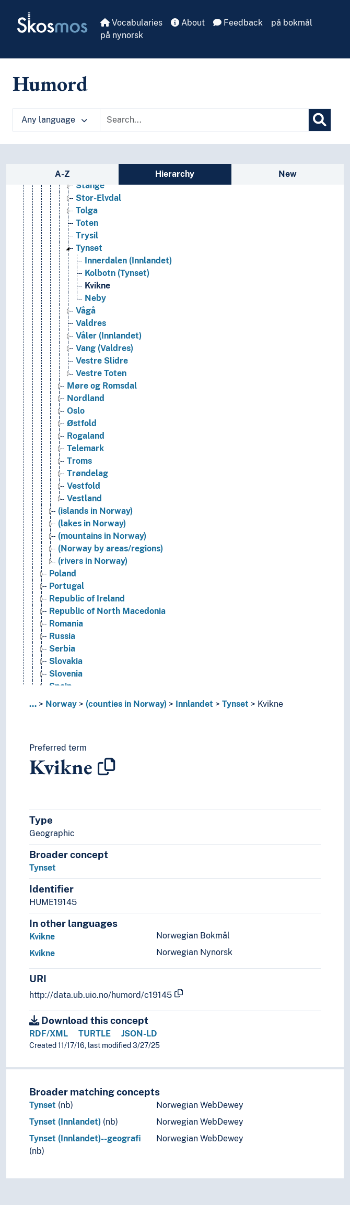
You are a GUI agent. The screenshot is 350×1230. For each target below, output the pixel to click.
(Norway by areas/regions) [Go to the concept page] (110, 549)
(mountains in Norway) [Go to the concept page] (102, 537)
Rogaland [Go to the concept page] (85, 437)
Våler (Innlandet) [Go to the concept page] (109, 337)
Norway (61, 704)
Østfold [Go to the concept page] (82, 424)
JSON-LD (139, 1034)
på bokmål (291, 23)
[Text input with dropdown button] (204, 119)
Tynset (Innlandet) (65, 1122)
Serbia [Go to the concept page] (62, 650)
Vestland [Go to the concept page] (84, 499)
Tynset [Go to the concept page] (89, 249)
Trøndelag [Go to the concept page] (87, 474)
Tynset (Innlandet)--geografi (85, 1138)
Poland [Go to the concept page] (62, 575)
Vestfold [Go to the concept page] (83, 487)
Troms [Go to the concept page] (79, 462)
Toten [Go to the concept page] (87, 224)
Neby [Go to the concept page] (95, 299)
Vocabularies (131, 23)
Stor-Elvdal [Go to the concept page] (98, 199)
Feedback (238, 23)
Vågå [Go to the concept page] (86, 312)
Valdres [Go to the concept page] (91, 324)
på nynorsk (121, 35)
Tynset (235, 704)
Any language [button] (54, 120)
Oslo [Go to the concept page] (76, 412)
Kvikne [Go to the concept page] (97, 287)
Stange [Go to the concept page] (90, 186)
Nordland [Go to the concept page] (85, 399)
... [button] (33, 704)
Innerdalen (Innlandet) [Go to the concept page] (128, 262)
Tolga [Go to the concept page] (87, 211)
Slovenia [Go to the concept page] (66, 675)
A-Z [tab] (62, 174)
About (188, 23)
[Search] (319, 119)
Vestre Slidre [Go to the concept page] (102, 362)
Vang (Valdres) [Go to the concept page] (104, 349)
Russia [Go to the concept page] (62, 637)
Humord (50, 83)
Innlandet (194, 704)
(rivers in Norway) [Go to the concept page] (92, 562)
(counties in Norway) (126, 704)
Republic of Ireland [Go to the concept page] (87, 600)
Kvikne (270, 704)
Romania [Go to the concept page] (66, 625)
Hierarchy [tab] (174, 174)
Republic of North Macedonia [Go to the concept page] (107, 612)
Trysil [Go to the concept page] (87, 237)
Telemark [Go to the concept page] (85, 449)
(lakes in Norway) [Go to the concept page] (92, 524)
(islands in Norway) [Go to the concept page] (95, 512)
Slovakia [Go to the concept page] (66, 662)
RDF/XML (48, 1034)
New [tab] (287, 174)
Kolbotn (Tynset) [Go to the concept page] (117, 274)
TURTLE (94, 1034)
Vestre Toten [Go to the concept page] (101, 374)
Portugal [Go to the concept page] (66, 587)
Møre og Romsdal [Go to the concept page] (102, 387)
